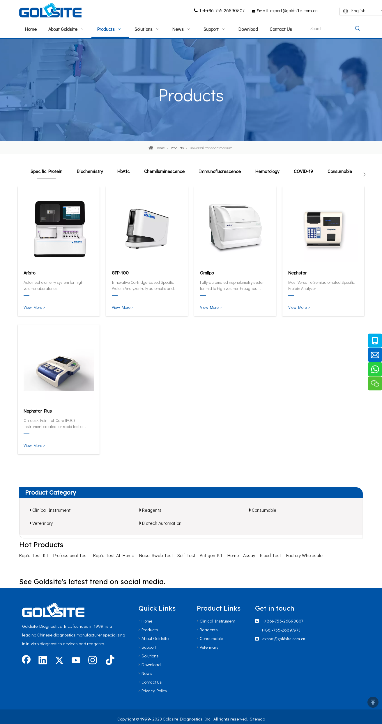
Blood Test (270, 555)
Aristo (29, 273)
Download (151, 664)
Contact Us (152, 682)
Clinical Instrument (51, 510)
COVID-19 (303, 171)
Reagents (152, 510)
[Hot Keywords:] (357, 28)
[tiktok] (109, 661)
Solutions (150, 656)
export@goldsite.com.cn (294, 10)
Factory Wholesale (304, 555)
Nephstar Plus (38, 411)
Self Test (186, 555)
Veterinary (42, 523)
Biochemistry (90, 171)
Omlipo (207, 273)
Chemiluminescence (164, 171)
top (373, 702)
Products (150, 629)
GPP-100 (120, 273)
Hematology (267, 171)
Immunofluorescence (220, 171)
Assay (249, 555)
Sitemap (257, 719)
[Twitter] (59, 661)
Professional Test (70, 555)
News (147, 673)
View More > (34, 307)
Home (233, 555)
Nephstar (297, 273)
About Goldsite (155, 638)
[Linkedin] (43, 661)
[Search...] (331, 28)
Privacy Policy (154, 690)
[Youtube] (76, 661)
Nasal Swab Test (156, 555)
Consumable (340, 171)
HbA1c (123, 171)
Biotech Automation (161, 523)
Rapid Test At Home (113, 555)
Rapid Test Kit (33, 555)
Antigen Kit (211, 555)
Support (149, 647)
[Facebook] (26, 661)
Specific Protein (46, 171)
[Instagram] (93, 661)
